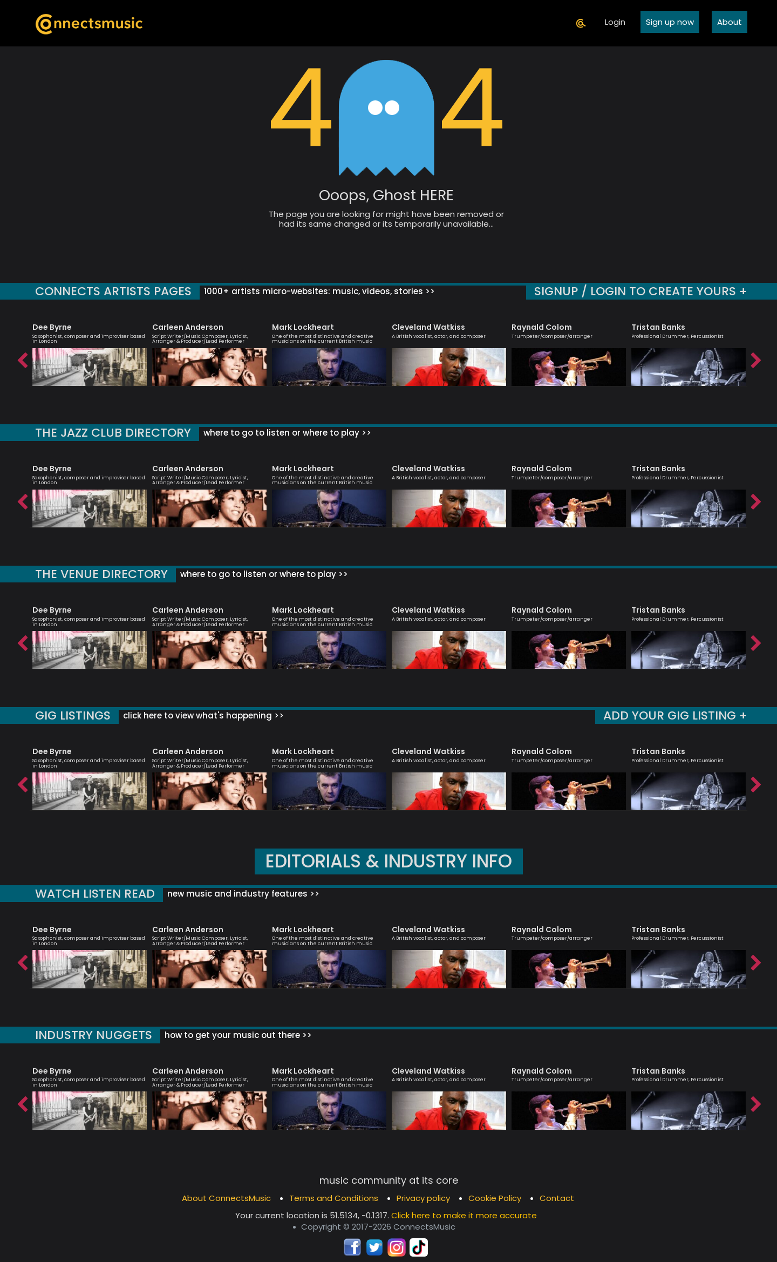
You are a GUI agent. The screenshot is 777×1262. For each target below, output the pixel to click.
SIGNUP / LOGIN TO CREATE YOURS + (640, 291)
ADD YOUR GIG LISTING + (675, 715)
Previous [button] (21, 357)
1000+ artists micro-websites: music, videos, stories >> (318, 291)
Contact (557, 1198)
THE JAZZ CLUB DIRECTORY (113, 432)
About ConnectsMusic (226, 1198)
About (729, 22)
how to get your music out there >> (237, 1035)
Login (615, 22)
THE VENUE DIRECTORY (101, 574)
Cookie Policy (494, 1198)
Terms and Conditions (333, 1198)
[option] (89, 349)
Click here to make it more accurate (464, 1215)
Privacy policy (423, 1198)
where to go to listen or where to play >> (286, 432)
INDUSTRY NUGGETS (93, 1035)
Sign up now (670, 22)
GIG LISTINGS (73, 715)
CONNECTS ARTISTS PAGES (113, 291)
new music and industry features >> (242, 893)
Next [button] (755, 357)
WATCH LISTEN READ (95, 893)
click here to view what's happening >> (202, 715)
